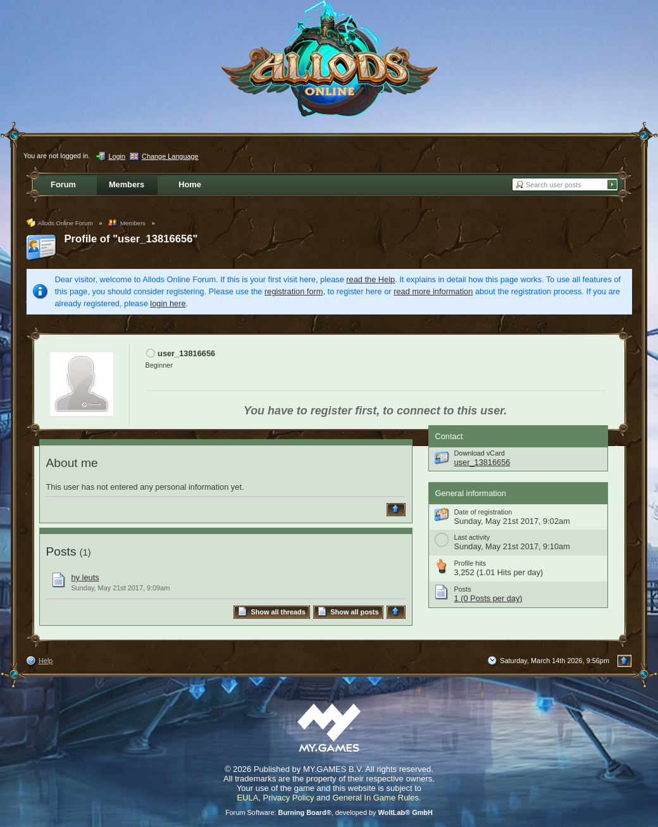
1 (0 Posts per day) (488, 598)
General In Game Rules (375, 797)
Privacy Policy (288, 797)
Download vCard (479, 453)
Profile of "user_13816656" (131, 239)
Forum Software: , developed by (329, 812)
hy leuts (85, 577)
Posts (61, 551)
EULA (247, 797)
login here (167, 303)
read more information (433, 291)
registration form (293, 291)
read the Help (370, 279)
